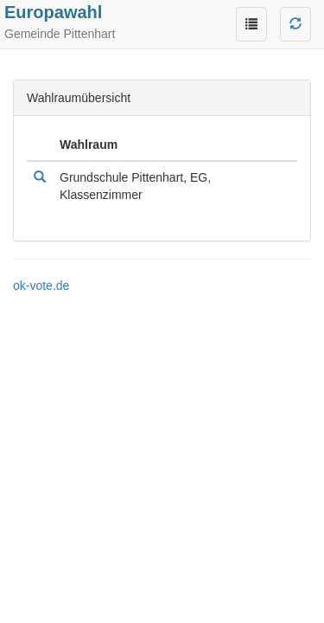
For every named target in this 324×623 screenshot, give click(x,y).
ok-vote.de (41, 285)
